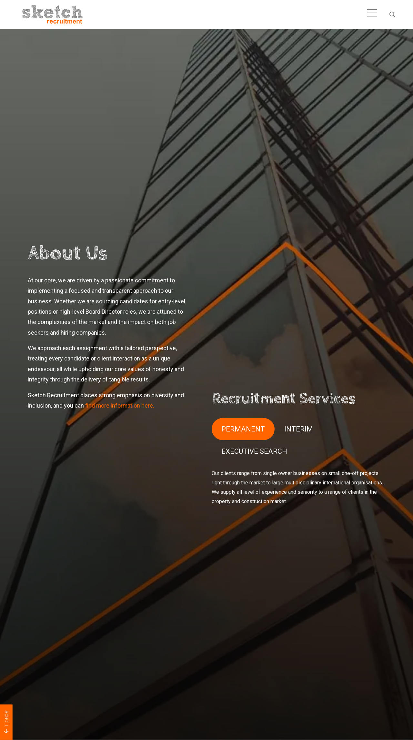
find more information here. (120, 405)
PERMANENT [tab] (243, 429)
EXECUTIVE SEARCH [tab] (254, 451)
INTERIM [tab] (298, 429)
